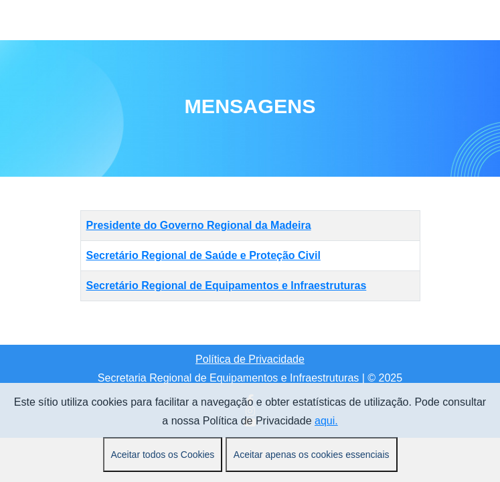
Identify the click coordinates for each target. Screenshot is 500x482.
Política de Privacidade (250, 359)
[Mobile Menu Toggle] (90, 20)
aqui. (326, 420)
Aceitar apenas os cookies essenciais (312, 454)
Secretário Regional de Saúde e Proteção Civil (203, 255)
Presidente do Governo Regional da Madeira (198, 225)
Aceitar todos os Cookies (163, 454)
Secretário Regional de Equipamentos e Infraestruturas (226, 285)
